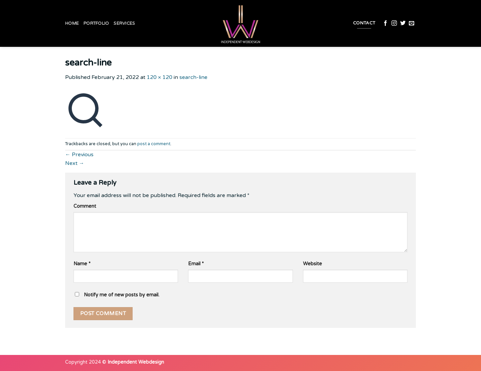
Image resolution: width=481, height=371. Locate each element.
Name (82, 264)
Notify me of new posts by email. (121, 295)
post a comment (153, 144)
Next (74, 163)
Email (196, 264)
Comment (84, 206)
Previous (79, 154)
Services (124, 23)
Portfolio (96, 23)
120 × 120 (159, 77)
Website (312, 264)
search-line (193, 77)
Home (72, 23)
